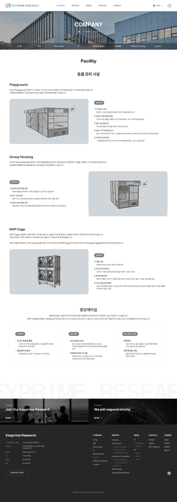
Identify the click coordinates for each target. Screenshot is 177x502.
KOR (158, 6)
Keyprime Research (21, 435)
